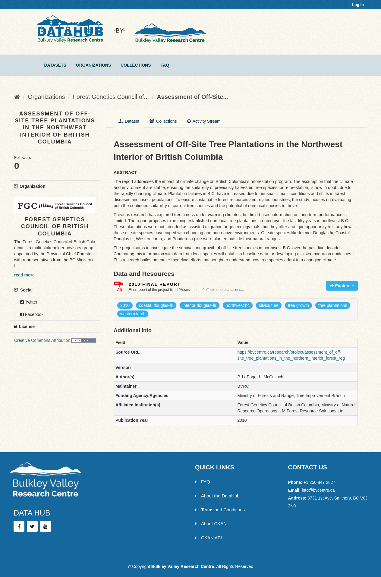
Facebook (31, 314)
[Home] (17, 96)
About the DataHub (217, 495)
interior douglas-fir (199, 305)
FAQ (165, 65)
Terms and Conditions (220, 509)
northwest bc (238, 305)
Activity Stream (204, 121)
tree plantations (332, 305)
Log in (358, 4)
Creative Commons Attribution (42, 340)
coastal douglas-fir (156, 305)
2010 (125, 305)
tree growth (298, 305)
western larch (132, 313)
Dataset (128, 121)
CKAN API (208, 537)
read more (24, 275)
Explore (342, 285)
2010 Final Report (155, 284)
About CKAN (211, 523)
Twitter (28, 302)
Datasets (55, 65)
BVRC (243, 386)
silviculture (269, 305)
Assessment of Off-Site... (192, 96)
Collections (136, 65)
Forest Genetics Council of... (111, 96)
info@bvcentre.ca (318, 490)
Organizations (93, 65)
